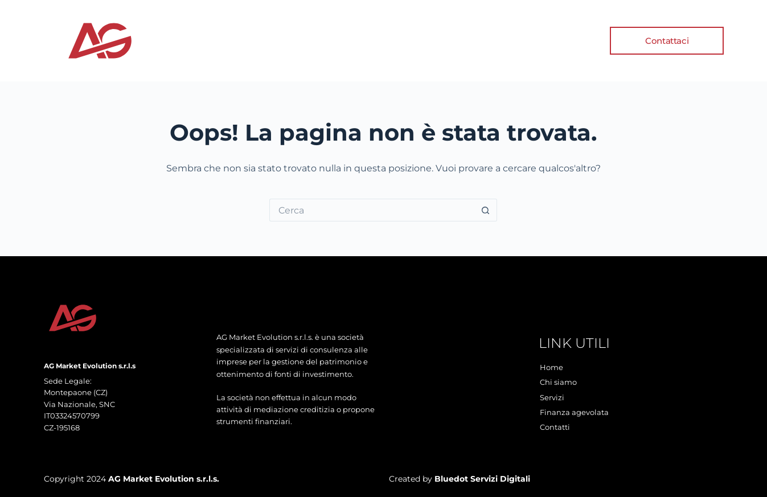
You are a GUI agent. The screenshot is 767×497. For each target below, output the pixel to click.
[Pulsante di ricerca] (485, 210)
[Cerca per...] (371, 210)
